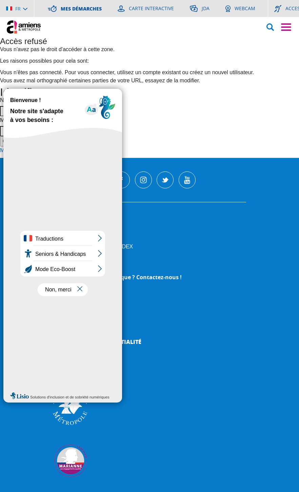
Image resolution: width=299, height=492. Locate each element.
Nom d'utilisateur (20, 100)
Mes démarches (76, 321)
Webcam (65, 311)
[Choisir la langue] (16, 8)
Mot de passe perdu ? (26, 150)
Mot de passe (16, 120)
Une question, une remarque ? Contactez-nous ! (117, 277)
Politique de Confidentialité (97, 342)
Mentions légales (80, 331)
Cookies (65, 352)
